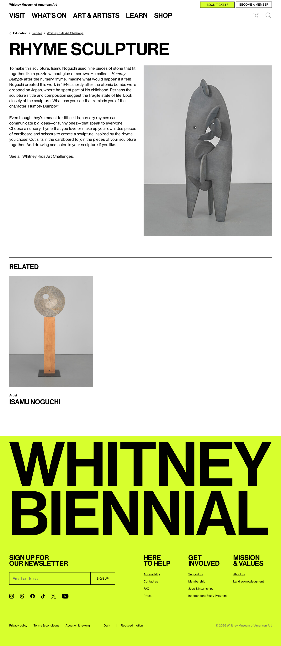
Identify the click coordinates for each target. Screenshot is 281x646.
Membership (196, 581)
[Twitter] (53, 596)
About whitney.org (78, 625)
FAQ (146, 588)
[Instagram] (11, 596)
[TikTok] (43, 596)
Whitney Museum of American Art (33, 4)
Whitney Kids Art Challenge (65, 33)
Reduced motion (129, 625)
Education (20, 33)
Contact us (151, 581)
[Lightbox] (208, 150)
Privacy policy (18, 625)
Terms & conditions (46, 625)
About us (239, 574)
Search (268, 15)
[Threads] (22, 596)
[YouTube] (65, 596)
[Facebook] (32, 596)
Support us (195, 574)
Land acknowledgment (248, 581)
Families (37, 33)
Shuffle (256, 15)
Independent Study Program (207, 595)
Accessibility (152, 574)
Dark (104, 625)
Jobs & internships (200, 588)
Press (147, 595)
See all (15, 156)
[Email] (49, 578)
